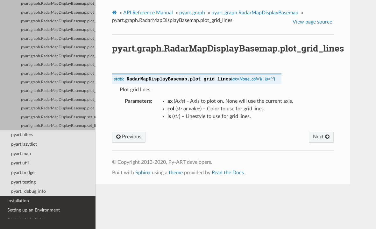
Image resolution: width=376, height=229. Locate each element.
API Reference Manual (148, 12)
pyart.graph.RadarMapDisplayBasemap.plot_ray (58, 91)
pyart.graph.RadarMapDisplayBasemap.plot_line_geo (58, 29)
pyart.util (20, 163)
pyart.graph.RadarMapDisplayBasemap (254, 12)
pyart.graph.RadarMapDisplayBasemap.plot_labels (58, 21)
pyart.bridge (22, 172)
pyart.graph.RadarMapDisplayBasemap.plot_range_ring (58, 73)
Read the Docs (228, 172)
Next (321, 136)
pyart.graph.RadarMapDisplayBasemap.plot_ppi (58, 56)
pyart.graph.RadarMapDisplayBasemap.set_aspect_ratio (58, 117)
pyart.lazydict (24, 144)
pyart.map (21, 153)
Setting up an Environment (33, 210)
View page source (312, 21)
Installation (18, 200)
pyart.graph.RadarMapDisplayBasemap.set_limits (58, 126)
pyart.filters (22, 134)
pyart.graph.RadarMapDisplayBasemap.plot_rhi (58, 99)
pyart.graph (192, 12)
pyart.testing (23, 182)
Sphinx (143, 172)
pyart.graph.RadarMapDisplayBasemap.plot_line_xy (58, 38)
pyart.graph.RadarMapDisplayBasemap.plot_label (58, 12)
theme (176, 172)
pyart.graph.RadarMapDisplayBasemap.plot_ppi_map (58, 64)
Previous (128, 136)
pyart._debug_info (28, 191)
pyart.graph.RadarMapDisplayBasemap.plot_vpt (58, 108)
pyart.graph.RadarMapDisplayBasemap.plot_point (58, 47)
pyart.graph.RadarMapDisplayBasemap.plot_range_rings (58, 82)
